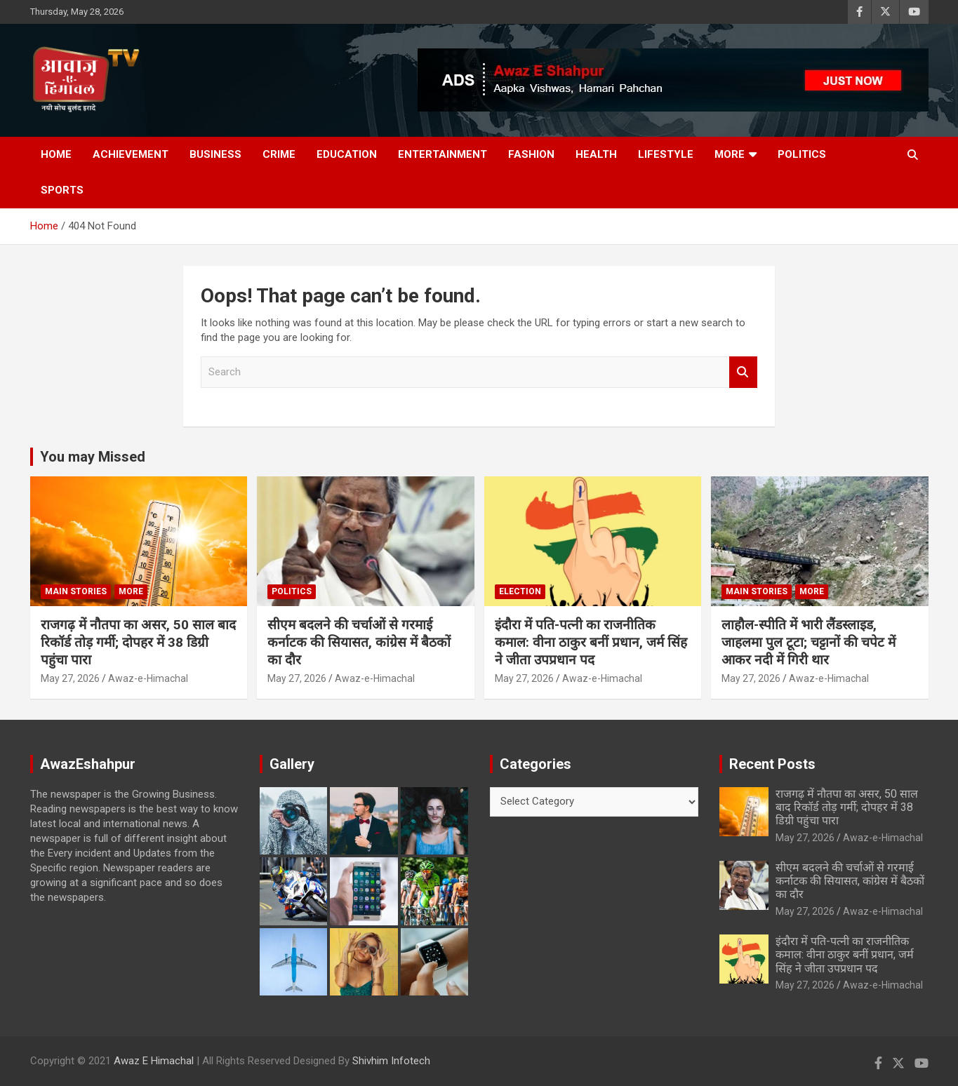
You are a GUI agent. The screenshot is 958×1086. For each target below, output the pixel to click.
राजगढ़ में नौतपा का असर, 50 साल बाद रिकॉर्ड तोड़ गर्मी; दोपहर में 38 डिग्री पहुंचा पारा (138, 642)
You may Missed (92, 456)
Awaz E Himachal (154, 1060)
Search (743, 372)
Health (596, 154)
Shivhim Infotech (391, 1060)
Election (520, 591)
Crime (278, 154)
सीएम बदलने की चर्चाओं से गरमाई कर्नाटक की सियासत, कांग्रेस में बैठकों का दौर (359, 642)
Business (215, 154)
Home (56, 154)
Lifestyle (665, 154)
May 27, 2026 (70, 678)
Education (347, 154)
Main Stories (76, 591)
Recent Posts (772, 764)
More (729, 154)
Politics (802, 154)
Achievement (130, 154)
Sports (62, 190)
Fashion (531, 154)
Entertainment (442, 154)
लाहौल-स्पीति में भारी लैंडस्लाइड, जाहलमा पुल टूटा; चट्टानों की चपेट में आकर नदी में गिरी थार (808, 642)
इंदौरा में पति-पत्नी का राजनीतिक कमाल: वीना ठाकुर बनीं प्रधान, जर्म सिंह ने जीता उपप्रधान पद (591, 642)
